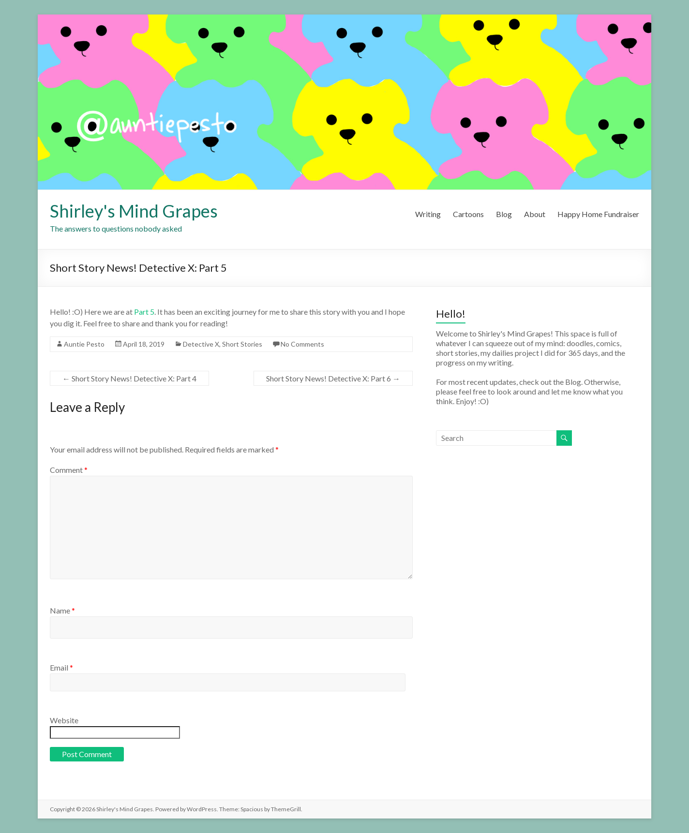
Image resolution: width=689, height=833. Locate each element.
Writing (428, 214)
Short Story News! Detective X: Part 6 (333, 378)
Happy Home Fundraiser (598, 214)
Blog (504, 214)
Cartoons (468, 214)
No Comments (302, 344)
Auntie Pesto (84, 344)
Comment (69, 469)
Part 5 (144, 311)
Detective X (201, 344)
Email (61, 667)
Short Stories (242, 344)
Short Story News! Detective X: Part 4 (129, 378)
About (534, 214)
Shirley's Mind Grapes (134, 210)
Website (64, 720)
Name (62, 610)
